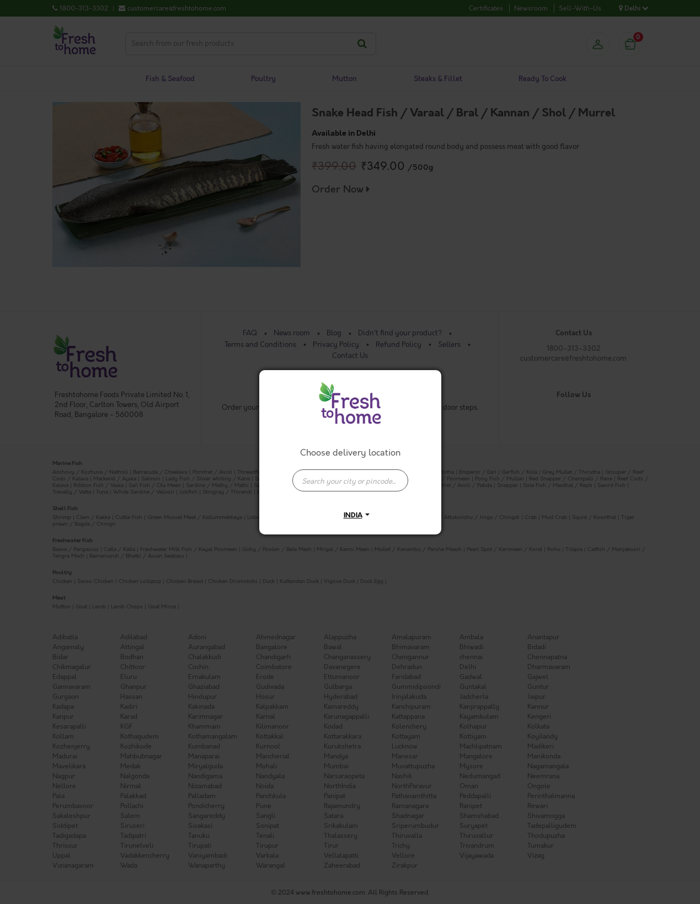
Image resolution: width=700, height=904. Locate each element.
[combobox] (350, 474)
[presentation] (350, 480)
